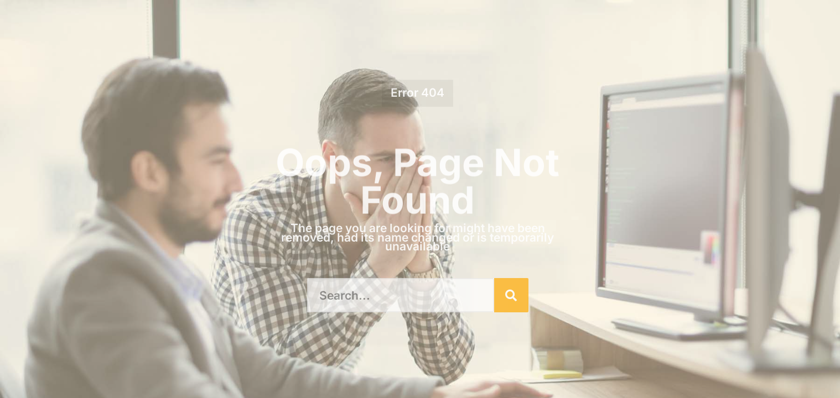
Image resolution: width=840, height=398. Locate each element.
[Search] (511, 295)
